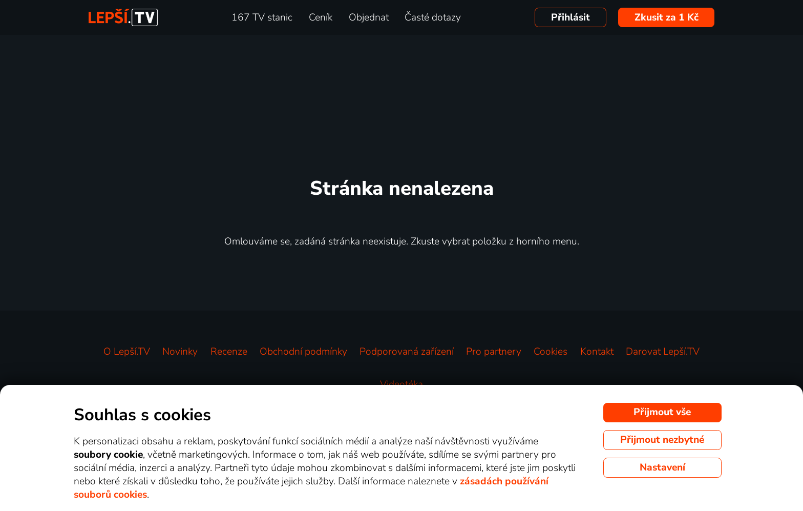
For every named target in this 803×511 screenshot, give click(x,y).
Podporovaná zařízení (407, 351)
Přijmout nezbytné (662, 439)
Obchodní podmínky (303, 351)
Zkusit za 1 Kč (667, 17)
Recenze (228, 351)
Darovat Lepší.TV (663, 351)
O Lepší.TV (126, 351)
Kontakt (597, 351)
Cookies (550, 351)
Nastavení (662, 467)
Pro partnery (493, 351)
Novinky (180, 351)
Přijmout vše (662, 412)
